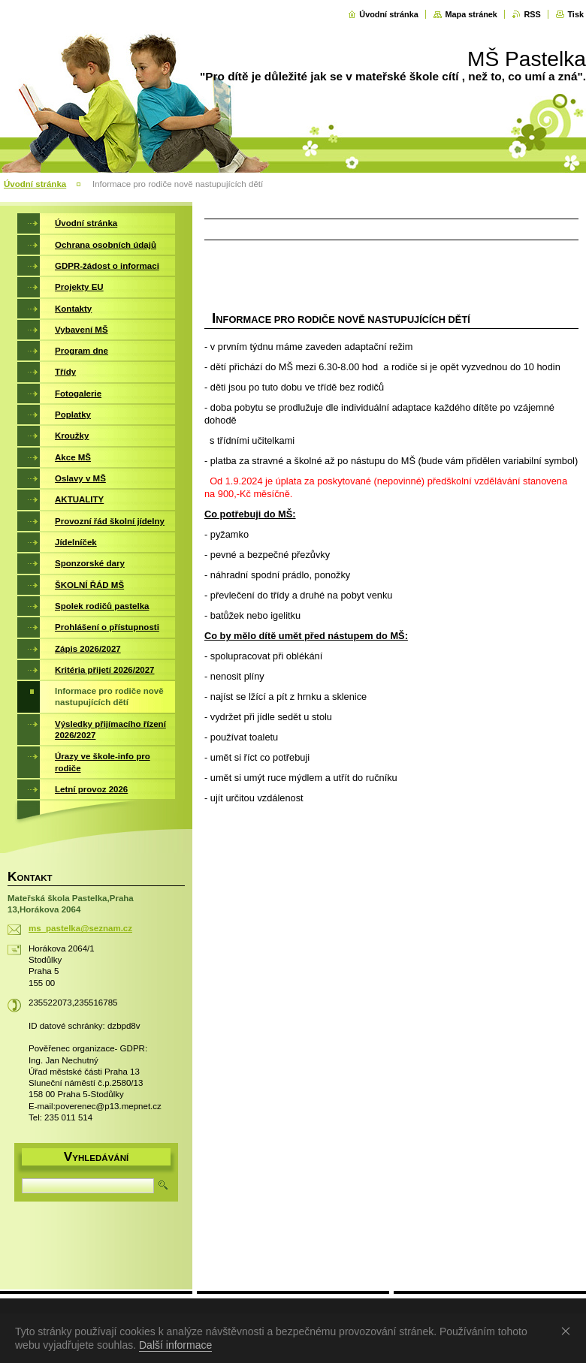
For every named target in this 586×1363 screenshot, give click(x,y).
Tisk (575, 14)
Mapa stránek (471, 14)
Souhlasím (568, 1330)
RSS (532, 14)
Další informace (175, 1345)
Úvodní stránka (388, 14)
